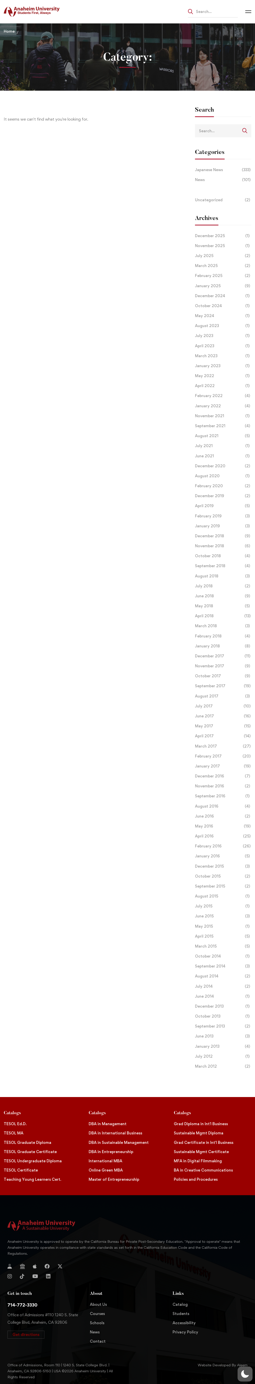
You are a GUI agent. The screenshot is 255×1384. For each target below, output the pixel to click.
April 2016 (223, 836)
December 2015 (223, 866)
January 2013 (223, 1046)
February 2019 (223, 516)
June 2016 (223, 816)
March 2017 (223, 746)
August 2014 (223, 976)
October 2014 (223, 956)
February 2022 (223, 396)
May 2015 (223, 926)
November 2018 (223, 546)
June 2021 (223, 456)
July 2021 (223, 446)
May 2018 (223, 606)
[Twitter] (60, 1266)
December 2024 (223, 296)
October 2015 (223, 876)
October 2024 (223, 306)
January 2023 (223, 366)
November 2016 (223, 786)
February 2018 (223, 636)
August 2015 (223, 896)
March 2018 (223, 626)
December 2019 (223, 496)
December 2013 (223, 1006)
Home (9, 31)
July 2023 (223, 336)
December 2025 (223, 236)
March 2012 (223, 1066)
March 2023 (223, 356)
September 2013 (223, 1026)
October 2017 (223, 676)
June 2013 (223, 1036)
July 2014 (223, 986)
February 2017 (223, 756)
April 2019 (223, 506)
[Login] (9, 1266)
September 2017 (223, 686)
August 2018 (223, 576)
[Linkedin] (48, 1276)
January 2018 (223, 646)
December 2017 (223, 656)
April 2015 (223, 936)
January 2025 (223, 286)
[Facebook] (47, 1266)
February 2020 (223, 486)
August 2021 (223, 436)
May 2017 (223, 726)
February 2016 (223, 846)
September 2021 (223, 426)
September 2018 (223, 566)
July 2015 (223, 906)
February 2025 (223, 276)
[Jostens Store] (22, 1266)
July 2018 (223, 586)
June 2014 (223, 996)
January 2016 (223, 856)
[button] (25, 1335)
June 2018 (223, 596)
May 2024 (223, 316)
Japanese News (223, 170)
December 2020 (223, 466)
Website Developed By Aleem (223, 1365)
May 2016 (223, 826)
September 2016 (223, 796)
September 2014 (223, 966)
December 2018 (223, 536)
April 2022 (223, 386)
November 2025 (223, 246)
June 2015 (223, 916)
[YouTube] (35, 1276)
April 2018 (223, 616)
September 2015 (223, 886)
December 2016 (223, 776)
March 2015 (223, 946)
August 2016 (223, 806)
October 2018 (223, 556)
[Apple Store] (35, 1266)
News (223, 180)
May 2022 (223, 376)
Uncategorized (223, 200)
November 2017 (223, 666)
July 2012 (223, 1056)
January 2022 (223, 406)
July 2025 (223, 256)
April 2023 (223, 346)
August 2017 (223, 696)
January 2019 (223, 526)
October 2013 (223, 1016)
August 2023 (223, 326)
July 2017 (223, 706)
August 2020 (223, 476)
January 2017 (223, 766)
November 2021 (223, 416)
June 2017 (223, 716)
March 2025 (223, 266)
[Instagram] (9, 1276)
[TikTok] (22, 1276)
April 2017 (223, 736)
